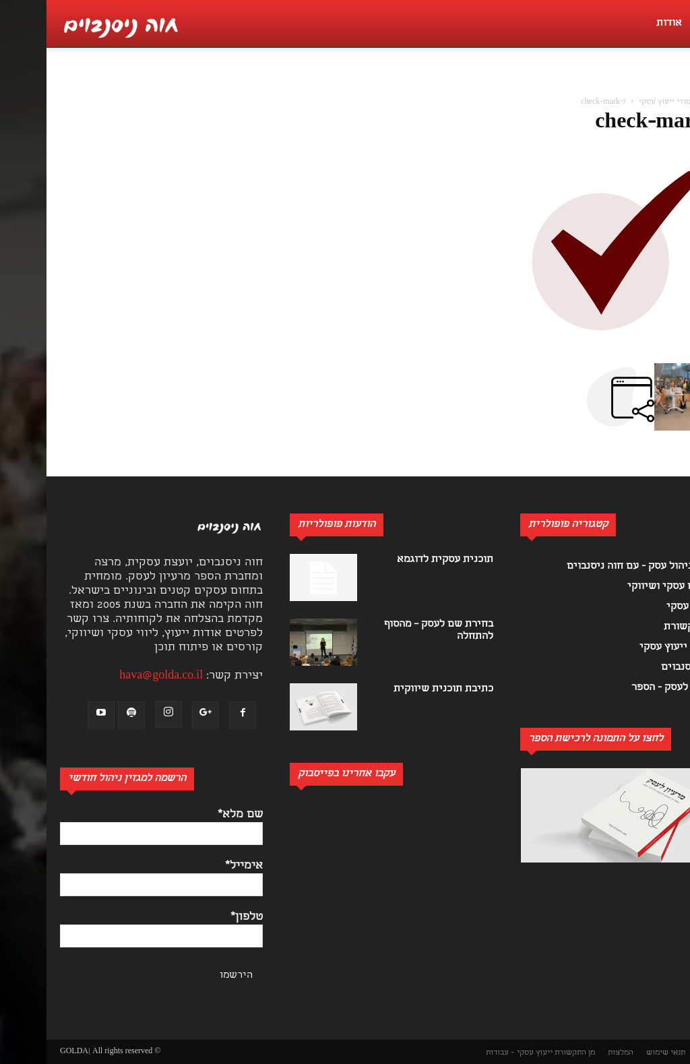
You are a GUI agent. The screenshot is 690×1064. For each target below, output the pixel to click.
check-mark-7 (611, 123)
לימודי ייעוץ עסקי (621, 102)
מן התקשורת (528, 1053)
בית (669, 102)
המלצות (574, 1053)
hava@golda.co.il (114, 676)
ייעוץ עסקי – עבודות (472, 1053)
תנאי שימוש (619, 1053)
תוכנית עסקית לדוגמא (398, 560)
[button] (672, 84)
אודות (622, 23)
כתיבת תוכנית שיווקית (397, 689)
